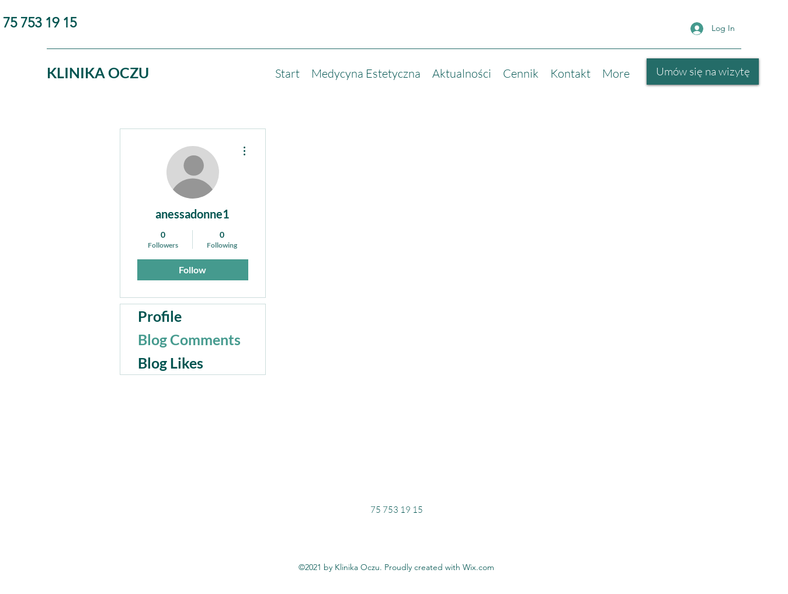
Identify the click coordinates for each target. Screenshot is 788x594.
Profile (160, 316)
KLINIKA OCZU (98, 72)
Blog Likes (170, 362)
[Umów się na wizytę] (703, 71)
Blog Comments (189, 339)
